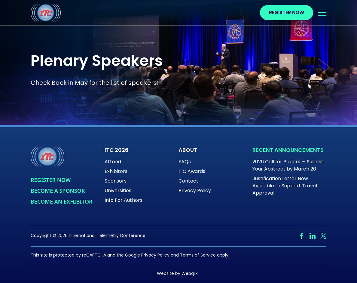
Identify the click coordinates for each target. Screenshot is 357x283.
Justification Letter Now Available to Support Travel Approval (284, 186)
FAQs (184, 162)
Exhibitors (116, 171)
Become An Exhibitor (62, 201)
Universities (118, 191)
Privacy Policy (194, 191)
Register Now (286, 13)
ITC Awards (191, 171)
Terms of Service (198, 255)
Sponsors (116, 181)
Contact (188, 181)
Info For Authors (123, 200)
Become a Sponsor (58, 190)
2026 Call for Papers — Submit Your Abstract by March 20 (287, 166)
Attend (113, 162)
